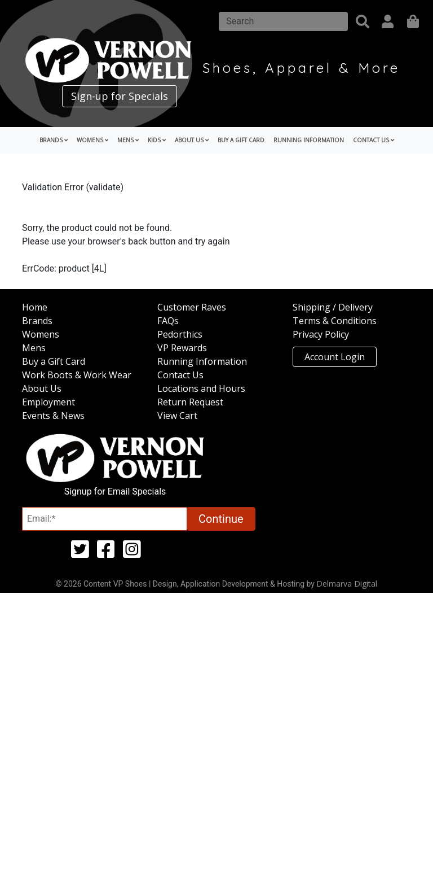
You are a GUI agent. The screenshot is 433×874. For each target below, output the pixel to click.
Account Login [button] (334, 357)
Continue (221, 519)
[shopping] (413, 21)
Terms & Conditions (335, 320)
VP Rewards (182, 348)
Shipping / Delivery (333, 307)
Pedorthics (179, 334)
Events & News (53, 415)
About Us (41, 388)
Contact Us (180, 375)
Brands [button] (53, 140)
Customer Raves (191, 307)
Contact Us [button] (373, 140)
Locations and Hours (201, 388)
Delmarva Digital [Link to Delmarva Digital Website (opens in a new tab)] (346, 583)
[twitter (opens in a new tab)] (80, 553)
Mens (34, 348)
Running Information (308, 140)
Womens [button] (92, 140)
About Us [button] (192, 140)
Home (34, 307)
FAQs (168, 320)
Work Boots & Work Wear (76, 375)
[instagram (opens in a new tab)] (132, 553)
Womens (40, 334)
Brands (37, 320)
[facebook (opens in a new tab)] (106, 553)
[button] (362, 21)
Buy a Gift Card (241, 140)
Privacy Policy (321, 334)
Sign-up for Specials (119, 96)
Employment (48, 402)
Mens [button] (128, 140)
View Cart (177, 415)
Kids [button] (157, 140)
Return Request (190, 402)
